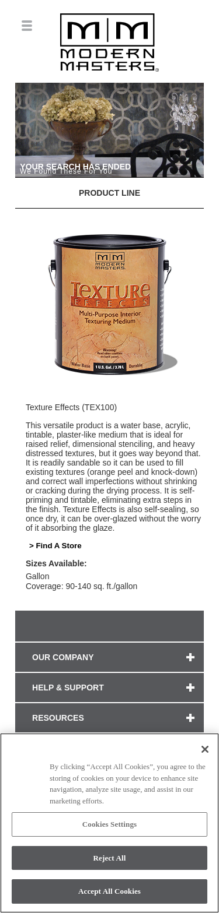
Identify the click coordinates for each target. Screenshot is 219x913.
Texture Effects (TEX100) (71, 407)
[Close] (205, 749)
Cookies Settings (109, 824)
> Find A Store (55, 545)
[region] (109, 823)
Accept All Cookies (109, 891)
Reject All (109, 858)
